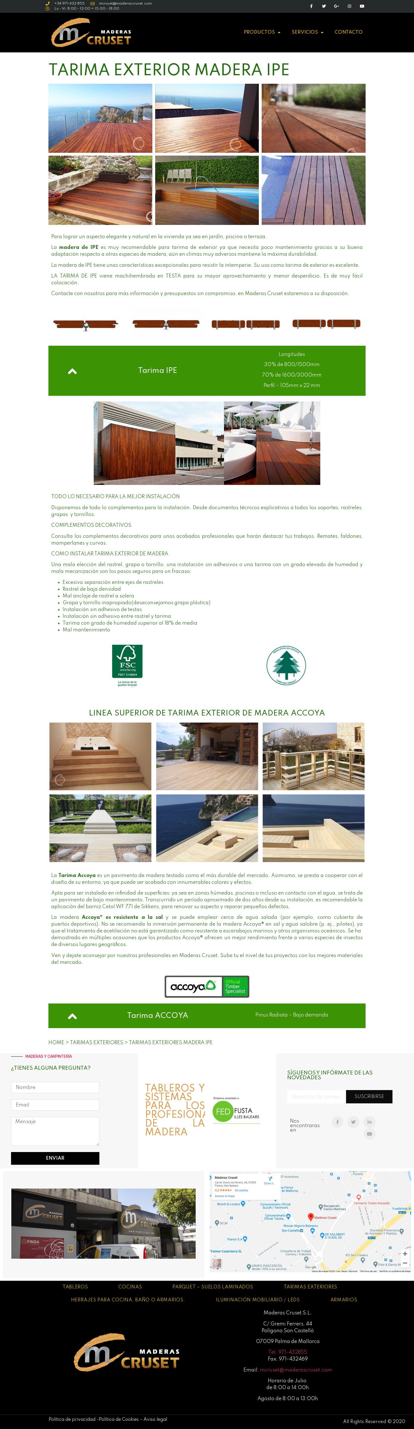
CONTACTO (349, 32)
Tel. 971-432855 (287, 1352)
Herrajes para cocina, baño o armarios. (128, 1300)
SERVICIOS (307, 33)
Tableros (75, 1287)
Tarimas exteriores (311, 1287)
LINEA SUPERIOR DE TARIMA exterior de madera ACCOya (207, 713)
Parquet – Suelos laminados (212, 1287)
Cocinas (130, 1287)
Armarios (343, 1300)
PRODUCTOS (262, 33)
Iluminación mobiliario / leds (258, 1300)
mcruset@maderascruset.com (296, 1370)
